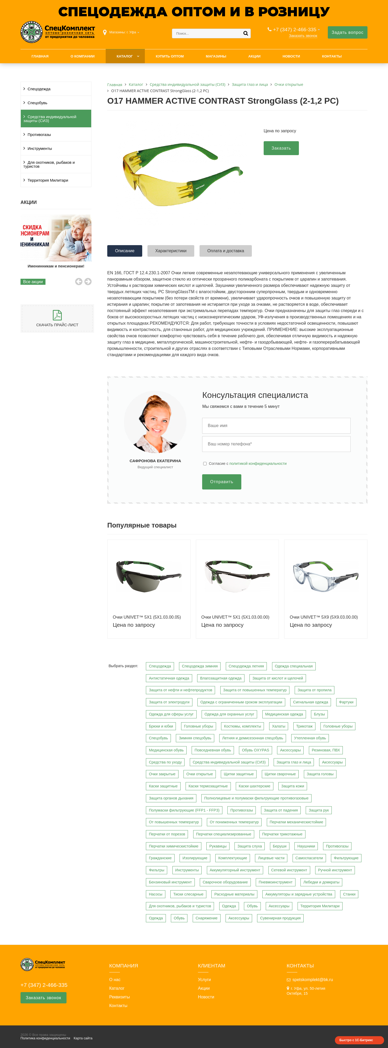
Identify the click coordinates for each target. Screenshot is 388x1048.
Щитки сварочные (280, 774)
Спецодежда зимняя (200, 666)
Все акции (33, 282)
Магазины (216, 56)
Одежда (229, 906)
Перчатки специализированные (223, 834)
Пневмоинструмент (276, 882)
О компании (82, 56)
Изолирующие (194, 858)
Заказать (281, 148)
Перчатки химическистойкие (173, 846)
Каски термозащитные (208, 786)
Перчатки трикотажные (282, 834)
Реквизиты (119, 997)
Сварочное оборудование (225, 882)
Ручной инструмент (335, 870)
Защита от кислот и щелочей (277, 678)
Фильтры (156, 870)
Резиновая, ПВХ (326, 750)
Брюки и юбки (161, 726)
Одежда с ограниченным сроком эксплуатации (241, 702)
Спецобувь (37, 103)
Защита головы (320, 774)
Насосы (155, 894)
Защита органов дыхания (171, 798)
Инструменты (40, 148)
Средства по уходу (165, 762)
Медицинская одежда (284, 714)
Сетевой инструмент (289, 870)
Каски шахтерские (254, 786)
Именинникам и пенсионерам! (56, 266)
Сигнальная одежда (310, 702)
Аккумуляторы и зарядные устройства (298, 894)
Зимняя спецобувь (195, 738)
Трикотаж (304, 726)
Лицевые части (271, 858)
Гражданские (160, 858)
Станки (349, 894)
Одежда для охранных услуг (229, 714)
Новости (291, 56)
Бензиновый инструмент (170, 882)
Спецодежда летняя (246, 666)
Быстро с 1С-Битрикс (356, 1040)
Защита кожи (292, 786)
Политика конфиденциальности (45, 1038)
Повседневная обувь (213, 750)
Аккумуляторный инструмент (235, 870)
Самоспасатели (309, 858)
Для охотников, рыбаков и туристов (49, 164)
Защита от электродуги (169, 702)
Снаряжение (207, 918)
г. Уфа (131, 32)
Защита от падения (281, 810)
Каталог (125, 56)
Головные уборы (198, 726)
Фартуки (346, 702)
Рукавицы (218, 846)
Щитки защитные (239, 774)
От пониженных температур (234, 822)
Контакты (332, 56)
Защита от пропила (314, 690)
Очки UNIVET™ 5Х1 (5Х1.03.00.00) (235, 617)
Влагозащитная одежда (221, 678)
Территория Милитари (48, 180)
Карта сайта (83, 1038)
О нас (115, 980)
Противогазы (39, 135)
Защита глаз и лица (294, 762)
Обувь (252, 906)
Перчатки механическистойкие (296, 822)
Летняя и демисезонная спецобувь (252, 738)
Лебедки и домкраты (321, 882)
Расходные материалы (234, 894)
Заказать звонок (303, 36)
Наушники (306, 846)
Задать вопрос (348, 32)
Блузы (319, 714)
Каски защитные (163, 786)
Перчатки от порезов (167, 834)
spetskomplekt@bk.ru (313, 979)
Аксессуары (290, 750)
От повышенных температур (174, 822)
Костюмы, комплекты (242, 726)
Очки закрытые (162, 774)
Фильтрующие (346, 858)
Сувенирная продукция (280, 918)
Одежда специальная (294, 666)
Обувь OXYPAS (255, 750)
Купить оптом (170, 56)
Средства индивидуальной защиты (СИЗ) (49, 119)
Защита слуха (249, 846)
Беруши (280, 846)
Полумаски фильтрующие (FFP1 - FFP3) (184, 810)
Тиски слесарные (188, 894)
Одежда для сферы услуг (171, 714)
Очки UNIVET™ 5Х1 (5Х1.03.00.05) (147, 617)
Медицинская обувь (166, 750)
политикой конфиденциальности (258, 463)
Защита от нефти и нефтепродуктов (180, 690)
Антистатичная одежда (169, 678)
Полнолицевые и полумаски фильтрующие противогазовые (256, 798)
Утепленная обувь (310, 738)
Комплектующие (232, 858)
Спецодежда (39, 89)
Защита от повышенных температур (255, 690)
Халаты (278, 726)
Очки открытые (199, 774)
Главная (40, 56)
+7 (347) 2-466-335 (294, 29)
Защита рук (319, 810)
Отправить (221, 482)
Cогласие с (248, 463)
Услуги (204, 980)
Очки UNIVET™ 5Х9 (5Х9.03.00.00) (324, 617)
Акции (254, 56)
